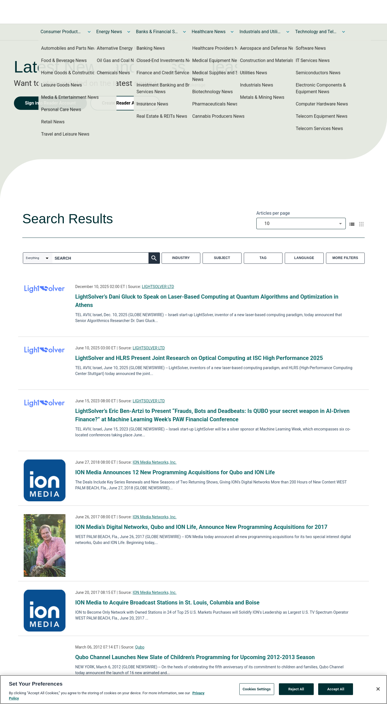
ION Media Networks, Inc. (154, 462)
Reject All (296, 691)
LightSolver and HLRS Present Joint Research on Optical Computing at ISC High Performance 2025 (199, 358)
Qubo (139, 647)
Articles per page (273, 213)
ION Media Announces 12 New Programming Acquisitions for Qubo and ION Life (175, 472)
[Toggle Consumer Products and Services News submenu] (89, 32)
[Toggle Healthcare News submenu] (232, 32)
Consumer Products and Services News (61, 31)
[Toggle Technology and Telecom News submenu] (343, 32)
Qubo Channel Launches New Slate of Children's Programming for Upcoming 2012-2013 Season (195, 657)
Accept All (335, 691)
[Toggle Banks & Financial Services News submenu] (184, 32)
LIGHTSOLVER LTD (158, 286)
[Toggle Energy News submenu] (129, 32)
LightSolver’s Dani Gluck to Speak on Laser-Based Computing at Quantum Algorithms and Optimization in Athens (206, 300)
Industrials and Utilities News (260, 31)
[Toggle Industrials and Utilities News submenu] (288, 32)
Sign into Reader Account (50, 103)
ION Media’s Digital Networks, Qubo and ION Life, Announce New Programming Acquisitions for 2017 (201, 527)
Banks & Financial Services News (157, 31)
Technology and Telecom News (316, 31)
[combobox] (301, 223)
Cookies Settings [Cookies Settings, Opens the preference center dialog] (257, 691)
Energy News (109, 31)
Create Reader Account (125, 103)
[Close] (378, 690)
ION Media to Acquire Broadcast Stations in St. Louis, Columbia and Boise (167, 602)
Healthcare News (209, 31)
